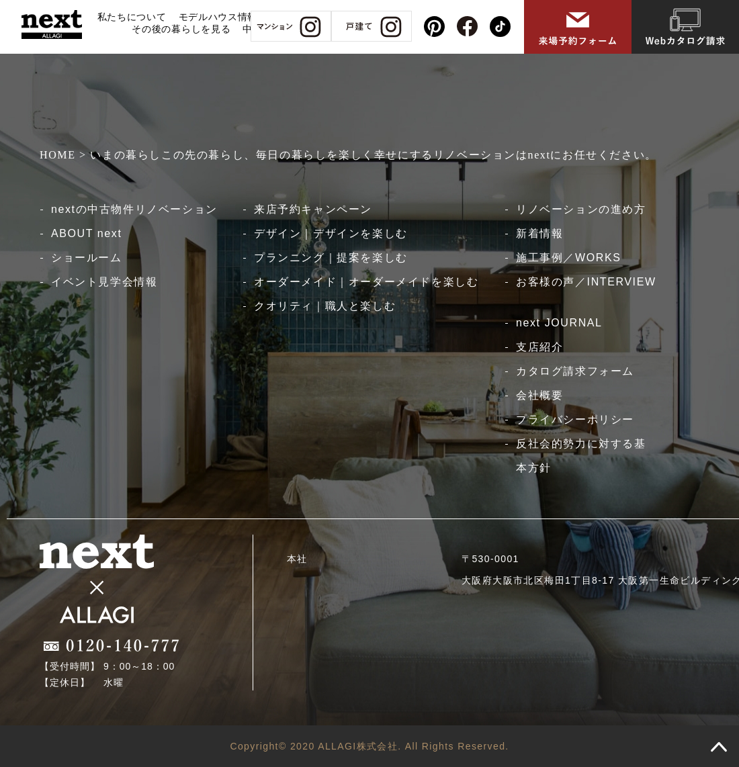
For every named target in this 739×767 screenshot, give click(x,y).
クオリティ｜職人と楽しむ (325, 306)
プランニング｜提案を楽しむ (331, 257)
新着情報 (539, 233)
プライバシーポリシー (575, 419)
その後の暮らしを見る (181, 29)
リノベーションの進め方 (581, 209)
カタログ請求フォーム (575, 371)
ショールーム (86, 257)
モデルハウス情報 (218, 16)
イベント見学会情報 (104, 281)
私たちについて (132, 16)
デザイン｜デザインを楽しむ (331, 233)
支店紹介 (539, 347)
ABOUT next (86, 233)
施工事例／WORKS (568, 257)
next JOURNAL (559, 322)
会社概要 (539, 395)
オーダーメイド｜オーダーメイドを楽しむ (366, 281)
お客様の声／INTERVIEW (586, 281)
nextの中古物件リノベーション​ (134, 209)
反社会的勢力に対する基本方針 (581, 455)
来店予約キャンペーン (313, 209)
